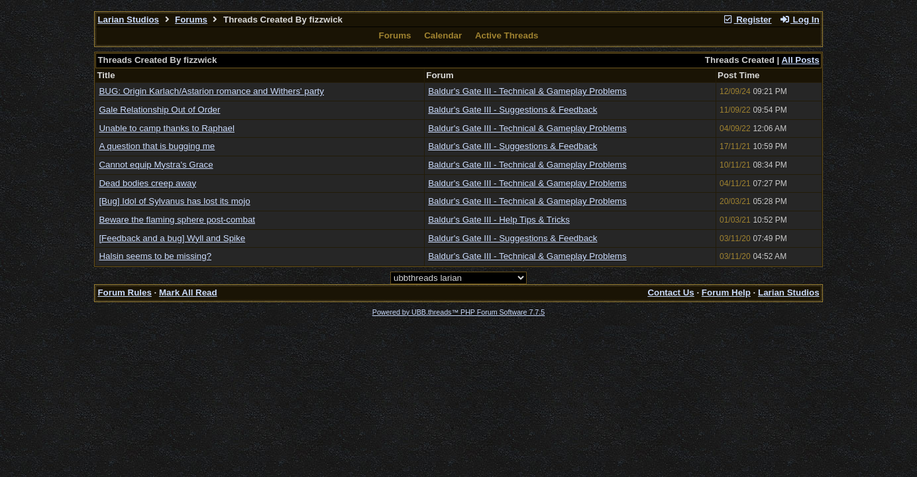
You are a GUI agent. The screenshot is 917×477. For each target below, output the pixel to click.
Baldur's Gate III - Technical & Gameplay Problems (527, 91)
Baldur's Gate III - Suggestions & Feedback (512, 110)
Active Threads (507, 35)
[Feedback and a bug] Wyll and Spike (172, 238)
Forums (191, 20)
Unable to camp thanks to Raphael (167, 128)
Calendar (443, 35)
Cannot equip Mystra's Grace (156, 165)
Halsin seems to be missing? (155, 256)
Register (747, 20)
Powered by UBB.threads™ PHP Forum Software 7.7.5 (458, 312)
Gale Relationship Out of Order (159, 110)
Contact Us (670, 292)
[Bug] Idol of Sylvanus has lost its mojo (174, 201)
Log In (799, 20)
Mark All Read (188, 292)
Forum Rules (124, 292)
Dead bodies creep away (147, 183)
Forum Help (726, 292)
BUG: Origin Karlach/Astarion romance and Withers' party (211, 91)
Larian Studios (128, 20)
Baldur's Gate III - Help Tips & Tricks (499, 220)
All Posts (801, 60)
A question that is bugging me (157, 146)
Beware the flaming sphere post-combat (177, 220)
